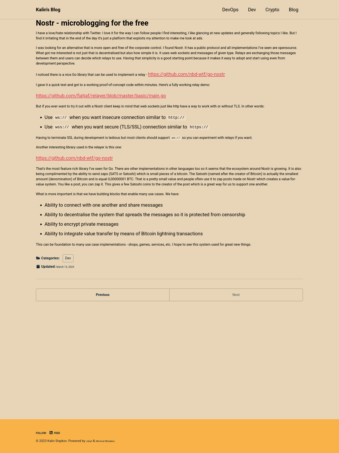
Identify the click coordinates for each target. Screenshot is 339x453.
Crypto (272, 9)
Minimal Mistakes (111, 441)
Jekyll (90, 441)
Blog (293, 9)
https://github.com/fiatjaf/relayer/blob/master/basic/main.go (101, 130)
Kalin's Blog (48, 9)
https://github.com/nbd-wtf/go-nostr (228, 103)
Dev (252, 9)
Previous (102, 396)
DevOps (230, 9)
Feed (60, 433)
